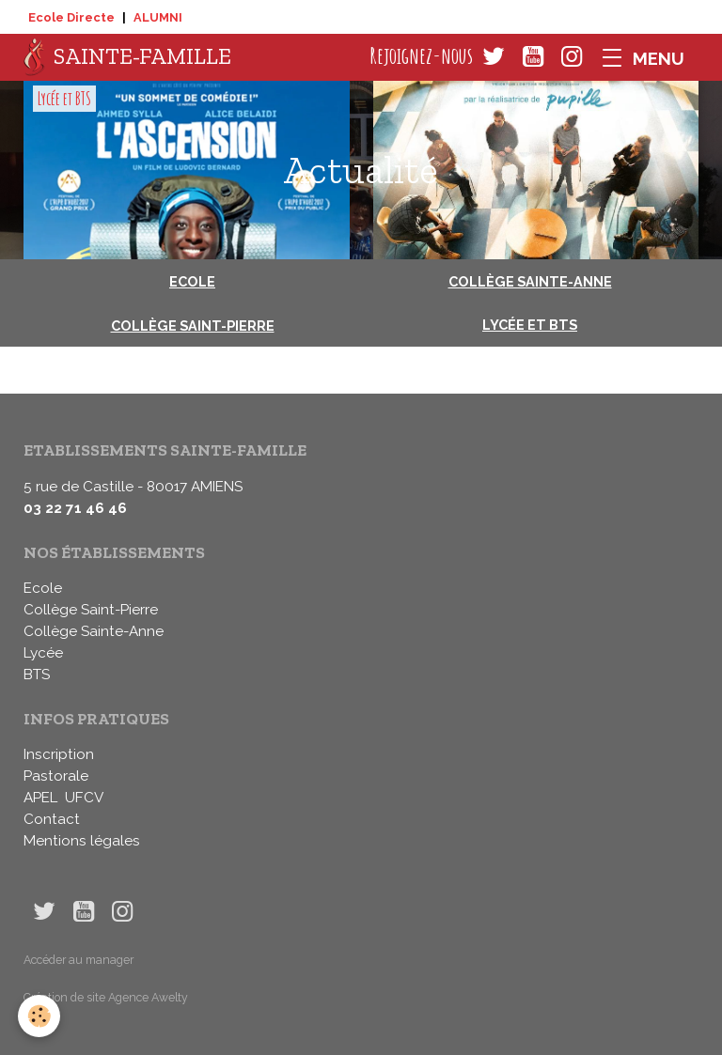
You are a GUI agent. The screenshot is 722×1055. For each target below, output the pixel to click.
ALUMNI (157, 17)
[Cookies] (40, 1016)
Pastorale (56, 776)
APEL (40, 797)
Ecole (192, 281)
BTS (37, 674)
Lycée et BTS (64, 98)
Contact (52, 819)
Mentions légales (82, 840)
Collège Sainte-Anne (530, 281)
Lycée (43, 652)
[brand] (127, 57)
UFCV (84, 797)
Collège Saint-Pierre (193, 326)
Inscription (59, 754)
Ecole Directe (71, 17)
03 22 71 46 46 (75, 508)
